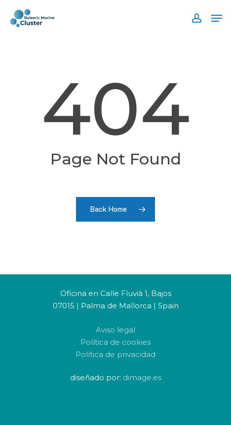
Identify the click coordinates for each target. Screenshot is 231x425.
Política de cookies (115, 342)
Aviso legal (115, 329)
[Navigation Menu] (216, 18)
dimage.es (142, 377)
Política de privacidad (115, 354)
